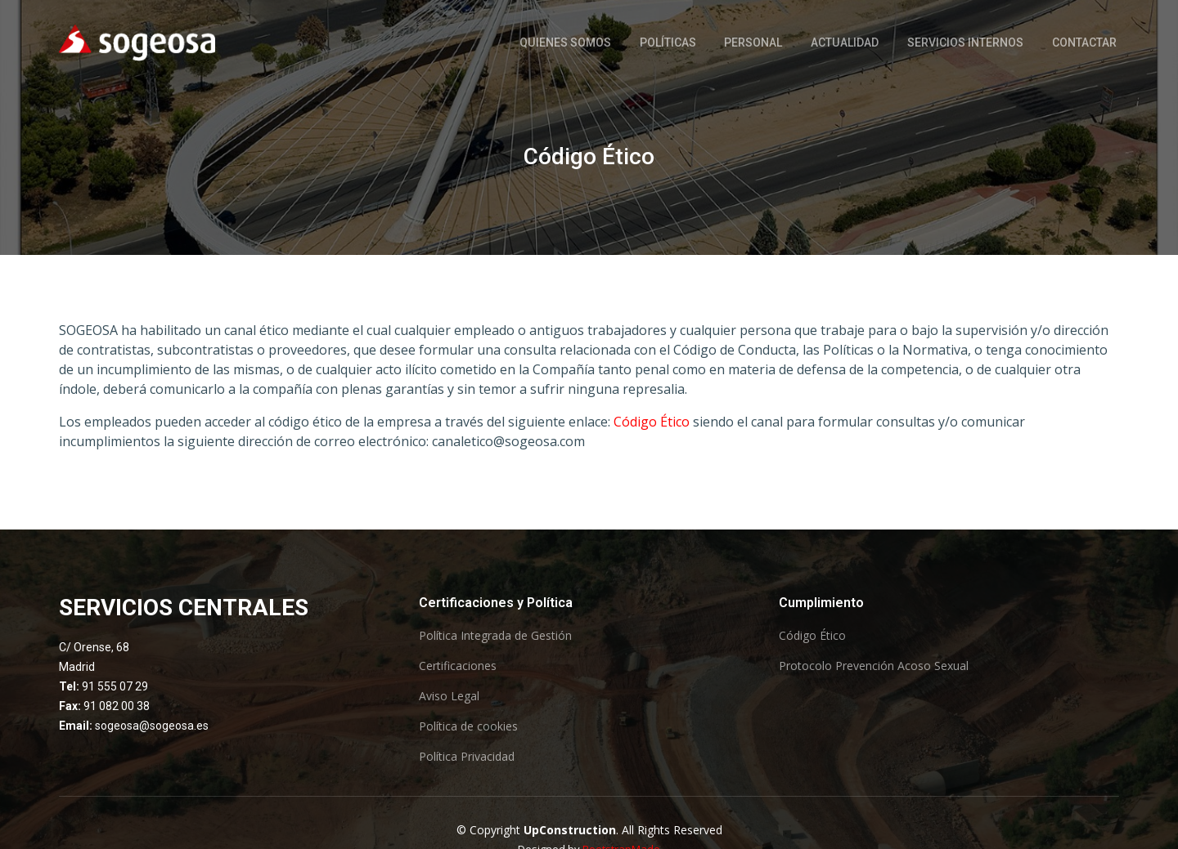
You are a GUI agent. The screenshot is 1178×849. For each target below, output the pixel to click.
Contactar (1084, 42)
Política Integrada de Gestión (495, 635)
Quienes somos (569, 42)
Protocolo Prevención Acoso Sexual (874, 666)
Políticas (671, 42)
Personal (756, 42)
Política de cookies (468, 726)
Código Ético (652, 422)
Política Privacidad (467, 756)
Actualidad (846, 42)
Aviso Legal (449, 696)
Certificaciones (458, 666)
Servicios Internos (966, 42)
